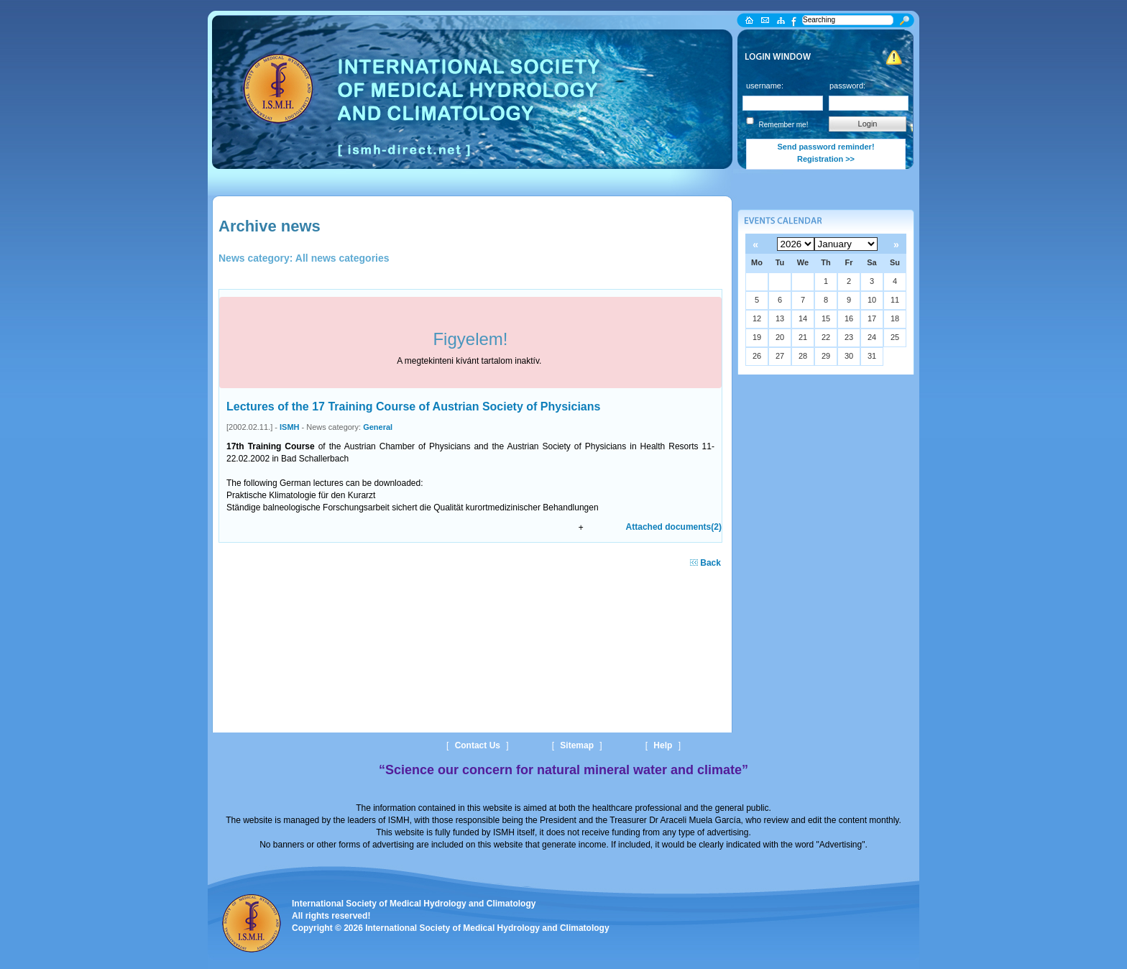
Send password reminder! (825, 146)
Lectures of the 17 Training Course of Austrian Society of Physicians (413, 406)
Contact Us (477, 745)
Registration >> (826, 159)
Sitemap (577, 745)
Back (705, 563)
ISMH (290, 427)
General (377, 427)
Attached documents (674, 527)
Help (662, 745)
